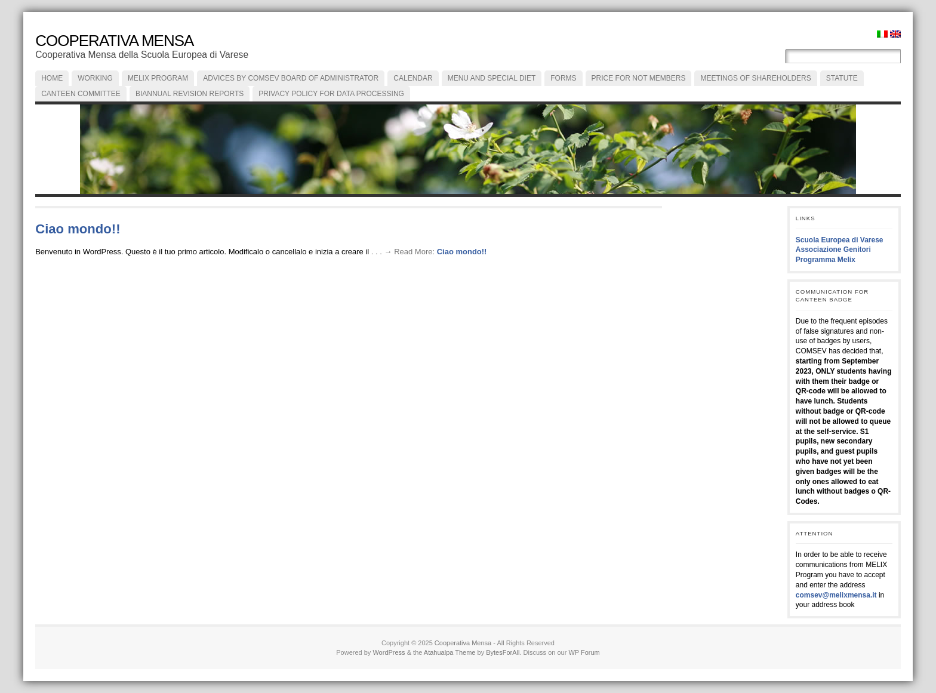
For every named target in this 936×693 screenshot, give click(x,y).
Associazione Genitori (833, 249)
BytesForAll (502, 652)
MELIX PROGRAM (158, 78)
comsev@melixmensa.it (836, 595)
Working (95, 78)
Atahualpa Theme (450, 652)
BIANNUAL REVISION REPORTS (190, 94)
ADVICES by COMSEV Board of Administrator (290, 78)
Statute (842, 78)
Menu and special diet (492, 78)
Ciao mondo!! (77, 228)
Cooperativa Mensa (114, 41)
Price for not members (639, 78)
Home (52, 78)
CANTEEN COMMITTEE (81, 94)
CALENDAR (412, 78)
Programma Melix (825, 259)
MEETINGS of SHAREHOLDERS (755, 78)
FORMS (563, 78)
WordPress (388, 652)
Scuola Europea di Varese (839, 240)
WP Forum (583, 652)
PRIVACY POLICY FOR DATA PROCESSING (331, 94)
